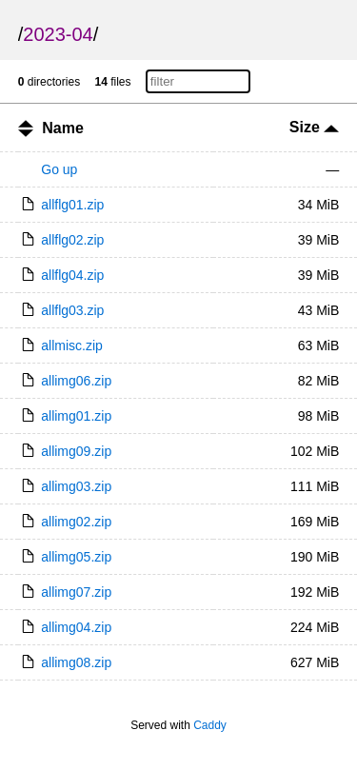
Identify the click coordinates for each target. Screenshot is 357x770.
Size (314, 127)
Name (63, 128)
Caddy (210, 725)
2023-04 (57, 34)
